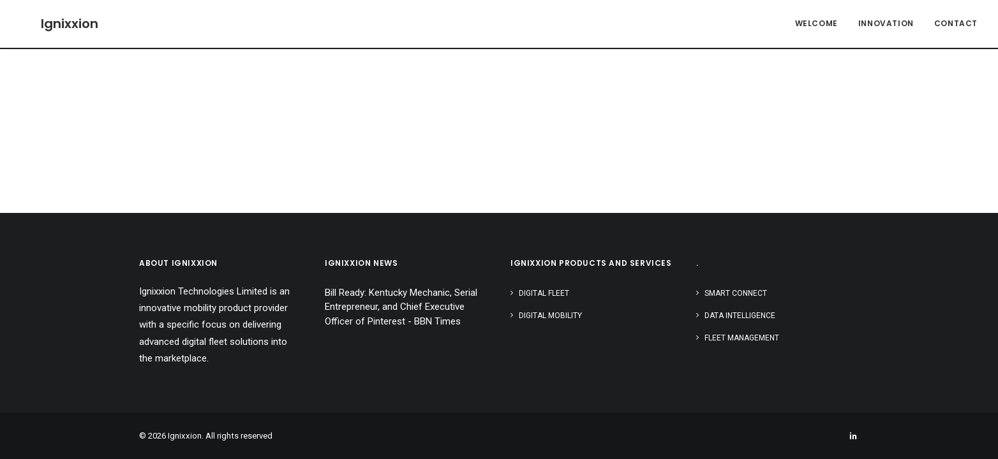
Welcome (816, 23)
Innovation (886, 23)
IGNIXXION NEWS (361, 263)
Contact (956, 23)
